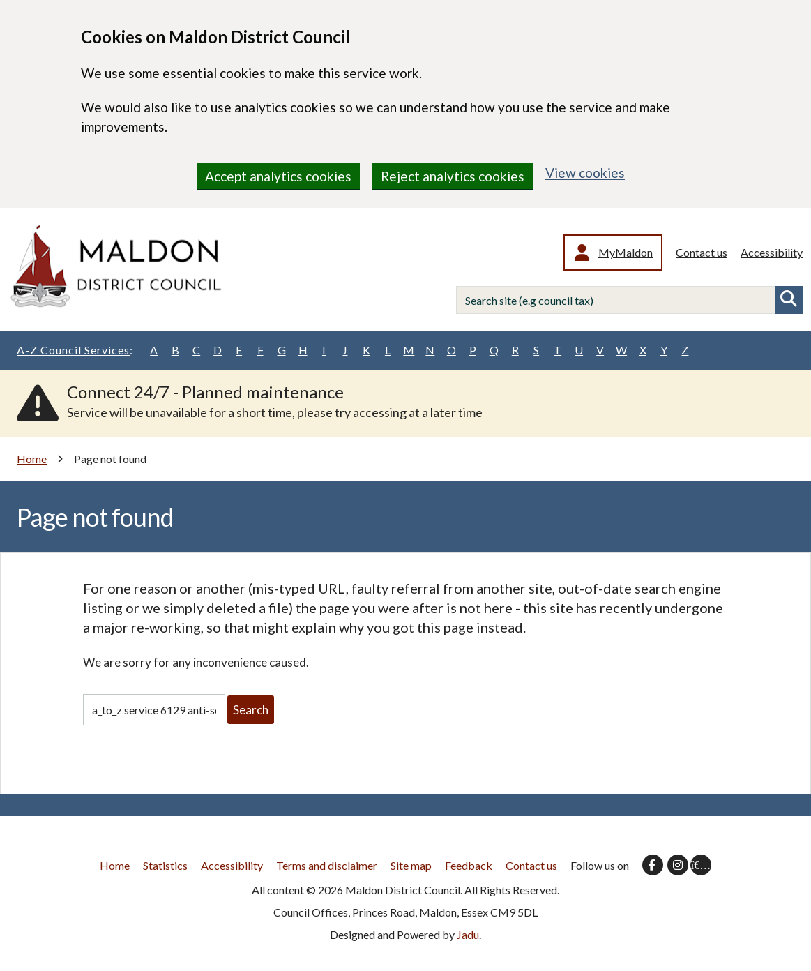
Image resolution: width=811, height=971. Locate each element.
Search (789, 300)
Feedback (468, 865)
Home (32, 458)
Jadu (468, 934)
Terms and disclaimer (326, 865)
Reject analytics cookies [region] (452, 176)
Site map (411, 865)
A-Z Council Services (75, 350)
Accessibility (772, 252)
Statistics (165, 865)
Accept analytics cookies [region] (278, 176)
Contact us (701, 252)
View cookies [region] (585, 172)
